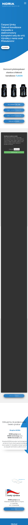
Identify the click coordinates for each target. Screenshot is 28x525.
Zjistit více (14, 509)
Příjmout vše (14, 152)
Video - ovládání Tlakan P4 (14, 110)
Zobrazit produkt (14, 395)
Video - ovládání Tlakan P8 (14, 115)
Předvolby (11, 149)
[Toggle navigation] (24, 3)
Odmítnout (16, 149)
